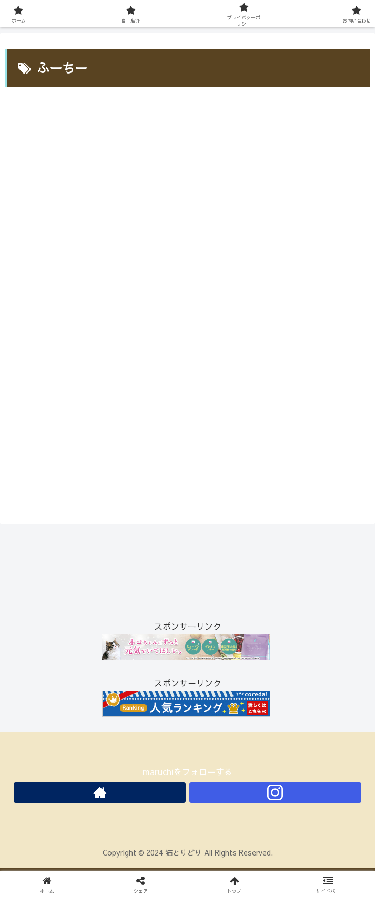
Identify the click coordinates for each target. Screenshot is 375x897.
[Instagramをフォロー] (275, 792)
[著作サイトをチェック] (100, 792)
